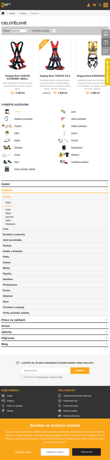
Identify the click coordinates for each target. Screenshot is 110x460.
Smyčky (68, 140)
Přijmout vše (86, 452)
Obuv (10, 161)
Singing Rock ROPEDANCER (92, 76)
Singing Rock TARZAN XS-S (55, 76)
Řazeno (7, 31)
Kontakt (105, 51)
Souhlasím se (43, 377)
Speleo (8, 220)
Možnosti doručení (71, 416)
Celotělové (9, 206)
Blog (4, 344)
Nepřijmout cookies (54, 452)
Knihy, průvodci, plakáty (18, 169)
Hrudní (8, 210)
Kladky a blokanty (72, 126)
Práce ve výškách (13, 320)
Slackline (11, 147)
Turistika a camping (73, 161)
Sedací (8, 202)
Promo (10, 154)
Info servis (105, 42)
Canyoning (9, 217)
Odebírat (80, 370)
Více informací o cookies (51, 435)
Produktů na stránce (40, 31)
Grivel (5, 326)
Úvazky (23, 13)
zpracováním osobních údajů (50, 377)
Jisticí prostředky (72, 118)
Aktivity (6, 332)
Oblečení (68, 154)
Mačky (10, 140)
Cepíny (67, 133)
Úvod (2, 13)
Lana (66, 111)
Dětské (8, 213)
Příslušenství (70, 147)
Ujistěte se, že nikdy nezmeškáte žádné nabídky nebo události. (57, 363)
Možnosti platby (70, 411)
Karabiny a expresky (17, 118)
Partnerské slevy (70, 406)
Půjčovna (7, 338)
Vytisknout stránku (105, 34)
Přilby (10, 133)
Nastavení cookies (23, 452)
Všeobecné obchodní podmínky (77, 396)
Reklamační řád (70, 401)
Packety (11, 126)
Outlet (5, 184)
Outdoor (12, 13)
